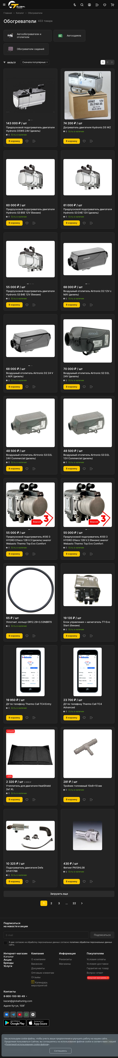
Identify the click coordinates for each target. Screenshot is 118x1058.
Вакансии (36, 963)
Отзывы (36, 977)
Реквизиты (65, 959)
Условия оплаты (96, 959)
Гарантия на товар (98, 968)
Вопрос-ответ (95, 972)
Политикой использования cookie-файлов (27, 1044)
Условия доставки (97, 963)
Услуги (8, 966)
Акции (8, 959)
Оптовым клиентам (42, 972)
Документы (38, 968)
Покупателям (95, 953)
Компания (37, 953)
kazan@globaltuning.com (18, 1001)
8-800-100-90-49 (14, 996)
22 (74, 903)
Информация (67, 953)
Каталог (9, 956)
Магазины (65, 963)
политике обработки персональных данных (91, 942)
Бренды (9, 962)
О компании (38, 959)
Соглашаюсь (60, 1050)
